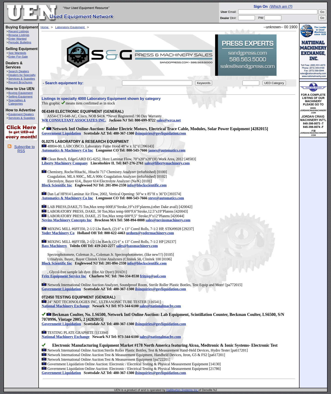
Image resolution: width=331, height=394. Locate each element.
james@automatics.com (166, 150)
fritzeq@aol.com (153, 276)
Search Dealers (18, 71)
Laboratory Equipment (70, 27)
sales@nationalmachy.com (160, 306)
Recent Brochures (20, 82)
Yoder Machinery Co (58, 233)
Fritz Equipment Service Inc (64, 276)
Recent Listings (18, 31)
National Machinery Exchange (65, 306)
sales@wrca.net (169, 120)
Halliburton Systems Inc (182, 390)
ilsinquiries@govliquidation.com (160, 133)
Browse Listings (18, 35)
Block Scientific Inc (57, 185)
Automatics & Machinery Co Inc (67, 150)
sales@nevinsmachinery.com (168, 220)
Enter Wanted (17, 38)
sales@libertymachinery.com (167, 163)
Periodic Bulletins (19, 42)
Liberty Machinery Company (65, 163)
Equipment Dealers (21, 114)
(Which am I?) (281, 6)
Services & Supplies (21, 78)
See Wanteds (17, 53)
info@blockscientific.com (147, 185)
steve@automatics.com (166, 198)
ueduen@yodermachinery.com (150, 233)
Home (44, 27)
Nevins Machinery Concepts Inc (67, 220)
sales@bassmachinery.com (137, 246)
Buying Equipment (20, 93)
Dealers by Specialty (22, 75)
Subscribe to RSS (24, 149)
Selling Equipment (20, 96)
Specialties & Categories (17, 101)
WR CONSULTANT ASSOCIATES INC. (74, 120)
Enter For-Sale (18, 56)
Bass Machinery (54, 246)
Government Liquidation (61, 133)
